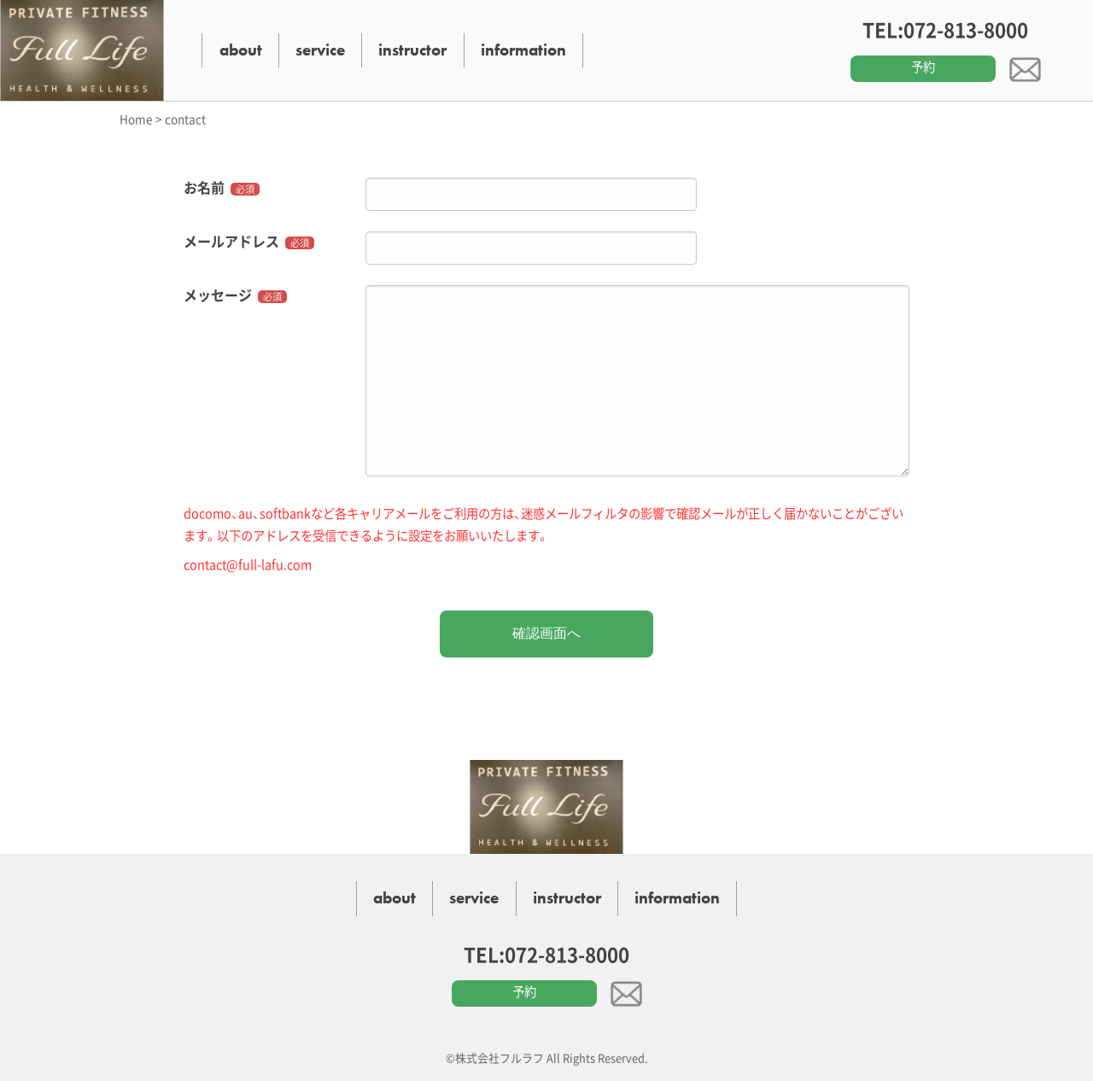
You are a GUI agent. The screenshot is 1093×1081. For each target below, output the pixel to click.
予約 (923, 66)
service (320, 50)
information (523, 50)
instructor (412, 50)
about (240, 50)
